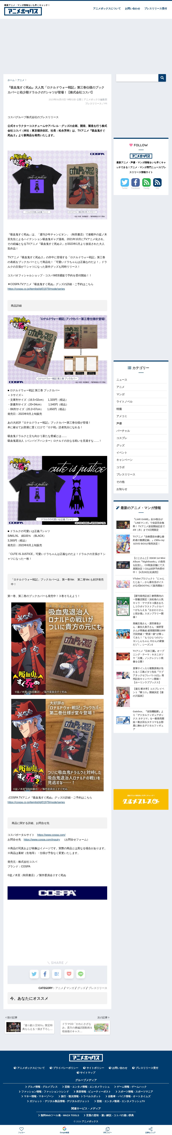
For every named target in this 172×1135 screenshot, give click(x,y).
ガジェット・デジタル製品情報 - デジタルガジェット (60, 1102)
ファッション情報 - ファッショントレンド (45, 1092)
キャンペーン (125, 461)
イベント (122, 454)
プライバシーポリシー (65, 1068)
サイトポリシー (95, 1068)
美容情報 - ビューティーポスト (93, 1092)
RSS (157, 188)
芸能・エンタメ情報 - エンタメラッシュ (87, 1087)
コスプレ (122, 439)
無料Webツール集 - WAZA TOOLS (60, 1116)
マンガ (70, 988)
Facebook (135, 188)
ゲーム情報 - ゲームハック (132, 1087)
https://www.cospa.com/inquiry (42, 839)
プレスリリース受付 (155, 8)
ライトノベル (125, 402)
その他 (120, 484)
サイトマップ (87, 1073)
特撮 (119, 409)
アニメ (59, 988)
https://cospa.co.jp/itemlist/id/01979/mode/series (36, 288)
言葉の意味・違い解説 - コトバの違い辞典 (110, 1116)
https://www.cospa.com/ (51, 834)
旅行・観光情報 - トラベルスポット (81, 1097)
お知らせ (122, 491)
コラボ (120, 469)
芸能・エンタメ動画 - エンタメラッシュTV (121, 1102)
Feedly (146, 188)
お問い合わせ (132, 8)
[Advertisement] (86, 44)
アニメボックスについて (107, 8)
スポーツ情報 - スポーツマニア (135, 1092)
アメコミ (122, 417)
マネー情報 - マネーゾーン (39, 1097)
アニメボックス (90, 1122)
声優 (119, 424)
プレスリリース (97, 988)
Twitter (125, 188)
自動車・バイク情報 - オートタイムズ (129, 1097)
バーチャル (123, 431)
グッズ (81, 988)
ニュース (122, 379)
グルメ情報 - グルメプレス (43, 1087)
